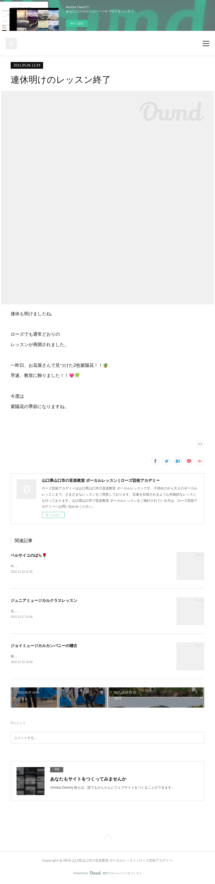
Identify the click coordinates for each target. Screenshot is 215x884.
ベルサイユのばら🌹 (29, 555)
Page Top (107, 839)
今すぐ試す (77, 23)
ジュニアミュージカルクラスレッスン (44, 600)
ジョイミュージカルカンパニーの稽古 (44, 646)
